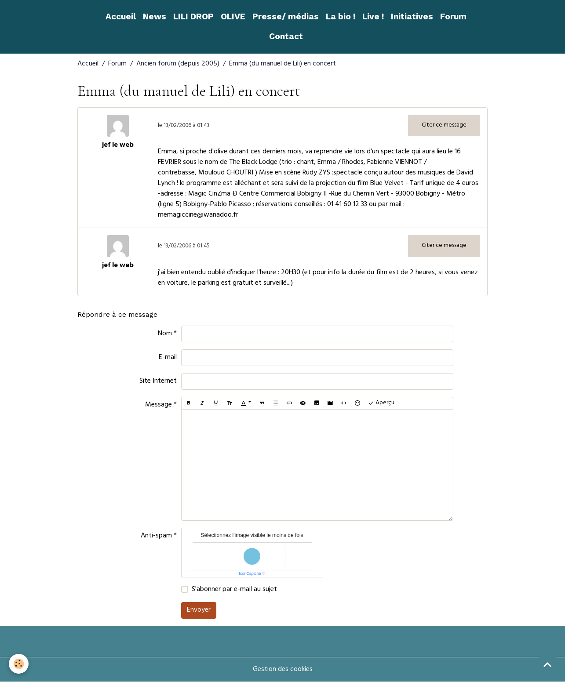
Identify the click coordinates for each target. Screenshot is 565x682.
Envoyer (199, 610)
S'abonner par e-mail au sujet (234, 589)
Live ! (373, 16)
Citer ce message (444, 125)
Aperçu (381, 403)
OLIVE (233, 16)
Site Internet (158, 381)
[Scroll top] (547, 664)
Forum (453, 16)
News (154, 16)
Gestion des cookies (283, 669)
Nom (165, 334)
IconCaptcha (250, 573)
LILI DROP (193, 16)
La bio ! (340, 16)
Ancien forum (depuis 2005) (177, 64)
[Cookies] (19, 664)
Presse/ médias (285, 16)
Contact (286, 36)
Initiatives (412, 16)
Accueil (121, 16)
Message (158, 405)
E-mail (168, 357)
